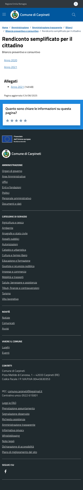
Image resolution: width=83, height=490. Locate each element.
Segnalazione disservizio (15, 414)
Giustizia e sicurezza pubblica (18, 266)
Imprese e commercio (14, 271)
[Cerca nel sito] (74, 15)
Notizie (6, 318)
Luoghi (6, 347)
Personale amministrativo (16, 198)
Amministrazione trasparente (18, 425)
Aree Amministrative (13, 176)
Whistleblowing (11, 436)
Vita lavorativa (10, 299)
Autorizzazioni (10, 244)
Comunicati (8, 323)
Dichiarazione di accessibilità (18, 446)
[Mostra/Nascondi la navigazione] (4, 14)
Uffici (5, 182)
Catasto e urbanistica (14, 250)
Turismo (6, 293)
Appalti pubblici (10, 239)
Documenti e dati (11, 204)
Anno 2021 (10, 67)
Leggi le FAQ (9, 403)
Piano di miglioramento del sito (19, 452)
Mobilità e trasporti (12, 277)
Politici (5, 193)
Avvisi (5, 328)
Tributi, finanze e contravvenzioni (20, 288)
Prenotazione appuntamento (18, 408)
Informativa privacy (13, 430)
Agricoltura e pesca (13, 222)
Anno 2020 (10, 60)
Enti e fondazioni (11, 187)
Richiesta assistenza (13, 419)
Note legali (8, 441)
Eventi (5, 353)
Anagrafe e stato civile (15, 233)
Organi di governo (12, 171)
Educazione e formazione (16, 261)
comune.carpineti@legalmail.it (25, 391)
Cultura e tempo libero (14, 255)
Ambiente (7, 228)
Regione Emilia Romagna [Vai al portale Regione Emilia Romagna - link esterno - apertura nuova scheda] (16, 3)
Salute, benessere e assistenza (19, 282)
